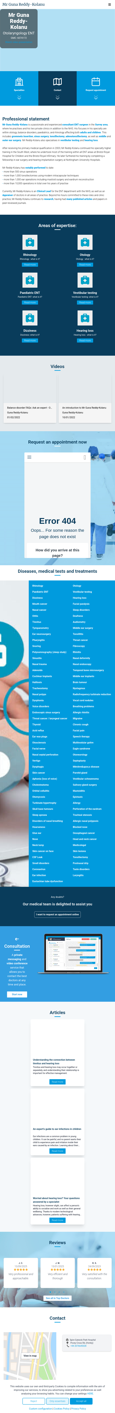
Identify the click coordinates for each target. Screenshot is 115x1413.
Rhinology (37, 585)
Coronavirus (38, 869)
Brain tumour (80, 682)
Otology (77, 585)
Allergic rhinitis (81, 712)
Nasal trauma (39, 664)
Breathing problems (83, 706)
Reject (33, 1401)
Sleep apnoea (39, 815)
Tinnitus (36, 622)
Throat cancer (80, 640)
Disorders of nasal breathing (47, 821)
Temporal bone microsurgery (88, 670)
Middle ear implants (83, 676)
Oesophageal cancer (84, 833)
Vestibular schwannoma (86, 778)
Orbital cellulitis (40, 790)
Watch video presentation (18, 42)
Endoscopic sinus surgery (46, 712)
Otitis (35, 616)
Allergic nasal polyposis (85, 821)
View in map (30, 1355)
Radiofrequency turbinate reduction (92, 694)
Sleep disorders (81, 610)
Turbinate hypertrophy (44, 802)
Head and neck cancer (85, 839)
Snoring (36, 646)
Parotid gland (80, 772)
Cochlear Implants (42, 676)
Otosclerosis (39, 742)
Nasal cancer (39, 610)
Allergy (76, 802)
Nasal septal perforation (45, 754)
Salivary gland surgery (85, 784)
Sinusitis (37, 658)
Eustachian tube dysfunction (47, 881)
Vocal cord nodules (83, 700)
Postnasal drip (80, 863)
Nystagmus (79, 688)
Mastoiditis (79, 790)
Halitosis (37, 682)
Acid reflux (38, 730)
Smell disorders (40, 863)
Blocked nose (80, 827)
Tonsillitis (78, 634)
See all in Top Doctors (57, 1298)
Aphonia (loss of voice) (44, 778)
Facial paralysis (81, 603)
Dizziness (37, 597)
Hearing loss (79, 597)
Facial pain (78, 730)
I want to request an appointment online (57, 914)
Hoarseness (38, 827)
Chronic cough (80, 724)
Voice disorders (40, 706)
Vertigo (36, 760)
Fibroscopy (79, 646)
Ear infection (39, 875)
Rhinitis (77, 652)
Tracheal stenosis (82, 815)
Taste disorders (81, 869)
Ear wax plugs (39, 736)
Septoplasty (79, 760)
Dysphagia (38, 766)
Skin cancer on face (43, 851)
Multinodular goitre (83, 742)
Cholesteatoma (40, 784)
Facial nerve (38, 748)
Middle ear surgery (83, 628)
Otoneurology (80, 754)
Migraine (77, 718)
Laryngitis (78, 875)
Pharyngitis (38, 640)
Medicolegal (79, 845)
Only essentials (57, 1401)
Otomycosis (38, 796)
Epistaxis (78, 796)
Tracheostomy (40, 688)
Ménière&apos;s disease (86, 766)
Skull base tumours (42, 809)
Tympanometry (40, 628)
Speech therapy (81, 736)
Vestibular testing (82, 591)
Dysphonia (38, 700)
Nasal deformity (81, 658)
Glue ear (36, 833)
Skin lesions (79, 851)
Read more (30, 264)
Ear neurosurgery (41, 634)
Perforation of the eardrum (87, 809)
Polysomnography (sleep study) (49, 652)
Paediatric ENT (40, 591)
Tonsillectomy (80, 857)
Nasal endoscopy (82, 664)
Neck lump (38, 845)
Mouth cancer (39, 603)
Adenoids (37, 670)
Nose (35, 839)
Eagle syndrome (81, 748)
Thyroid (36, 724)
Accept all (81, 1401)
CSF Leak (37, 857)
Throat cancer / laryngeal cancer (49, 718)
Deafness (78, 616)
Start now (17, 994)
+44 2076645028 (78, 1346)
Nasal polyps (39, 694)
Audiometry (79, 622)
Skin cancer (38, 772)
